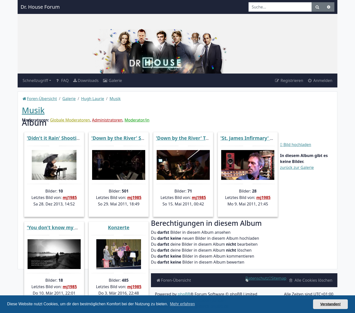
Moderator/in (137, 120)
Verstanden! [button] (330, 304)
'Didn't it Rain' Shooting (55, 138)
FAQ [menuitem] (62, 80)
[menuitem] (86, 80)
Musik (33, 110)
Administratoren (107, 120)
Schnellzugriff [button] (35, 80)
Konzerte (118, 227)
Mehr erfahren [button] (182, 304)
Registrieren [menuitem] (288, 80)
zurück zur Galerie (297, 167)
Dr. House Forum (40, 6)
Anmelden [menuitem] (319, 80)
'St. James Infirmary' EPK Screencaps (263, 138)
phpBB (184, 294)
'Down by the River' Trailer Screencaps (201, 138)
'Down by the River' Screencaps (128, 138)
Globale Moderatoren (70, 120)
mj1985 (70, 197)
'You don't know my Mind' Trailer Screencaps (79, 227)
